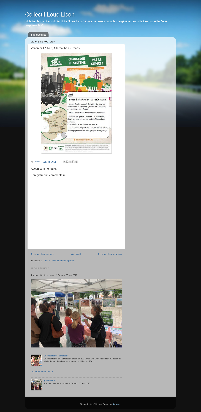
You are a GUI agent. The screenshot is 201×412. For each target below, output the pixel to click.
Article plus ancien (110, 254)
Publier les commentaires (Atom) (59, 261)
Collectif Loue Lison (49, 14)
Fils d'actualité (38, 34)
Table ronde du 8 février (42, 371)
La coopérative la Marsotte (55, 356)
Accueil (76, 254)
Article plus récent (42, 254)
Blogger (116, 404)
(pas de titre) (49, 380)
